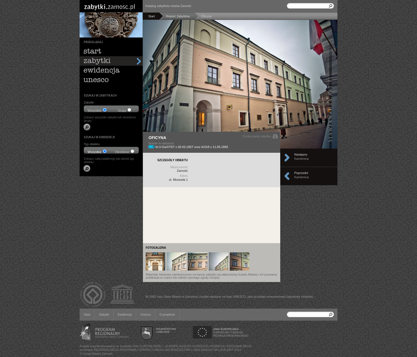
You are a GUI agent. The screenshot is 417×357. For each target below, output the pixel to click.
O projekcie (167, 314)
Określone (124, 151)
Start (87, 314)
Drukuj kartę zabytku (257, 136)
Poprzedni (310, 176)
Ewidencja (125, 314)
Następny (310, 157)
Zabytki (104, 314)
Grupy (124, 110)
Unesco (145, 314)
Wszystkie (97, 110)
